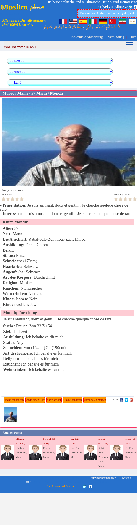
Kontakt (126, 477)
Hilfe (132, 37)
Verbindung (116, 37)
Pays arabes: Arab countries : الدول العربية (107, 13)
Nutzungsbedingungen (103, 477)
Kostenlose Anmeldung (87, 37)
